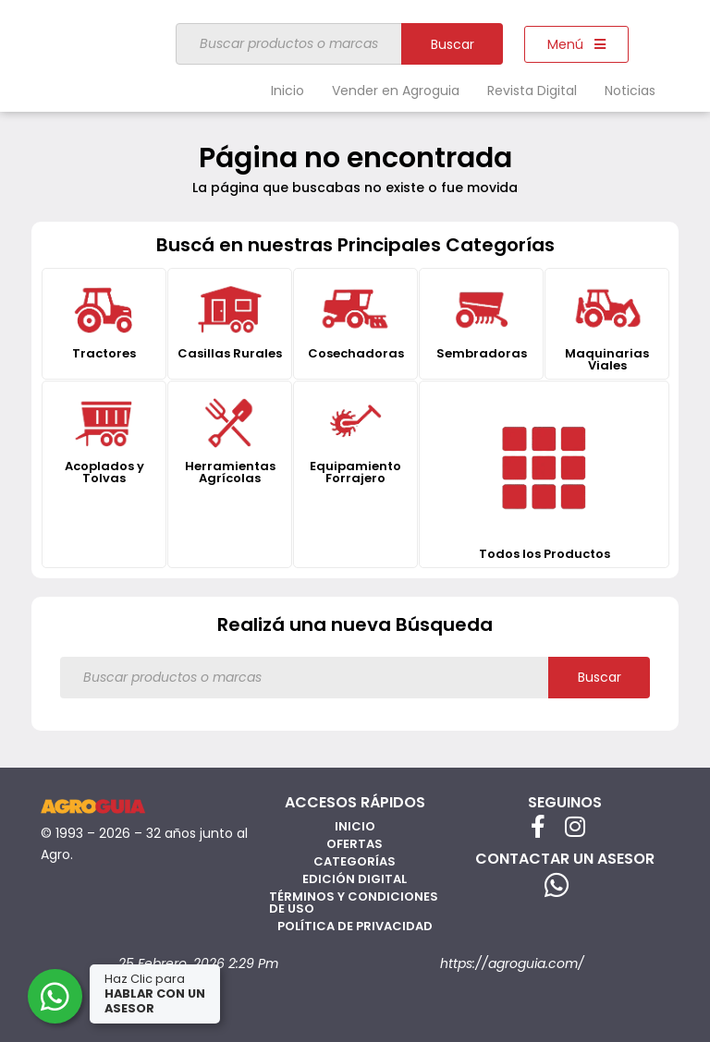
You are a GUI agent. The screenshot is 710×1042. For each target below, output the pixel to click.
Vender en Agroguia (395, 90)
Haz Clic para (156, 993)
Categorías (354, 861)
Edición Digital (354, 879)
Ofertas (354, 844)
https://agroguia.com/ (512, 963)
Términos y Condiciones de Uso (353, 902)
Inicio (287, 90)
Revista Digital (532, 90)
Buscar (452, 44)
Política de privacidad (355, 926)
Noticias (630, 90)
